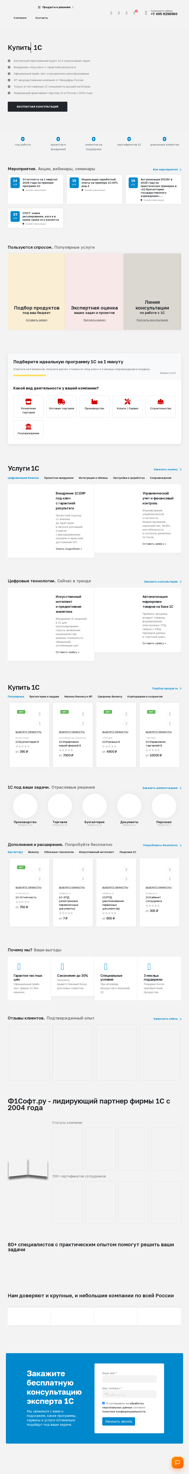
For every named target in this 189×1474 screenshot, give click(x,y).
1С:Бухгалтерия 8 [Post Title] (27, 745)
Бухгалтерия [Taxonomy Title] (94, 826)
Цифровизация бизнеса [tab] (23, 481)
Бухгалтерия (22, 742)
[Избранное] (126, 13)
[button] (111, 13)
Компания (20, 17)
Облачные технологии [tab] (59, 855)
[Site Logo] (17, 7)
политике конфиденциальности (123, 1415)
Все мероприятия (167, 169)
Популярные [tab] (16, 700)
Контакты (41, 17)
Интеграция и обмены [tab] (93, 481)
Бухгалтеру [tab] (15, 855)
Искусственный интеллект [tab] (96, 855)
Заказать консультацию (162, 585)
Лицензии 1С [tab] (127, 855)
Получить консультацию (152, 319)
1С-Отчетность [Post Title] (26, 901)
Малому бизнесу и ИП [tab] (78, 700)
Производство (67, 742)
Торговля (107, 742)
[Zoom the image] (29, 1030)
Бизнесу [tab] (33, 855)
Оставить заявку (36, 319)
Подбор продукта (166, 692)
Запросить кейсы (167, 1022)
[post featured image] (25, 810)
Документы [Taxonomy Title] (129, 826)
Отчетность (22, 897)
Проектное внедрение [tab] (58, 481)
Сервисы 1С (65, 897)
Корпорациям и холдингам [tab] (144, 700)
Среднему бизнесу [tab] (110, 700)
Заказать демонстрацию (161, 791)
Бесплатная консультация (37, 106)
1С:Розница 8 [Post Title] (111, 745)
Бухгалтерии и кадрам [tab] (44, 700)
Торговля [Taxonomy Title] (60, 826)
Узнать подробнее (69, 552)
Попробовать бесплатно (162, 849)
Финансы (81, 742)
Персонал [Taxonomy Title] (163, 826)
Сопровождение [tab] (160, 481)
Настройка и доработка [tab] (129, 481)
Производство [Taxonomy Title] (25, 826)
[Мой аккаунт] (118, 13)
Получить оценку (94, 319)
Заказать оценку (167, 473)
